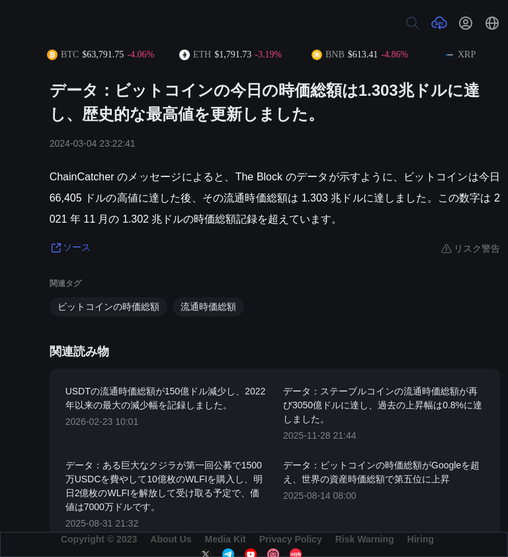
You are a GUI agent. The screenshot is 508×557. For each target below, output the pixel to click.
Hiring (420, 539)
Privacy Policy (290, 539)
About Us (170, 539)
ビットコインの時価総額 (108, 306)
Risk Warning (364, 539)
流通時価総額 (208, 306)
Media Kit (224, 539)
